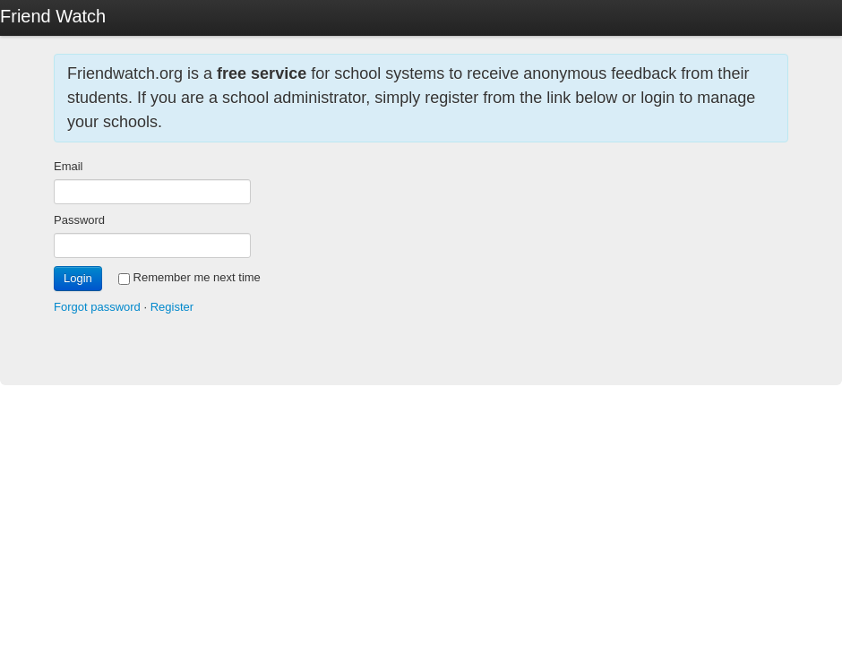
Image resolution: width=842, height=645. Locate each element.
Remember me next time (189, 277)
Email (68, 166)
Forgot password (97, 307)
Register (171, 307)
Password (79, 220)
